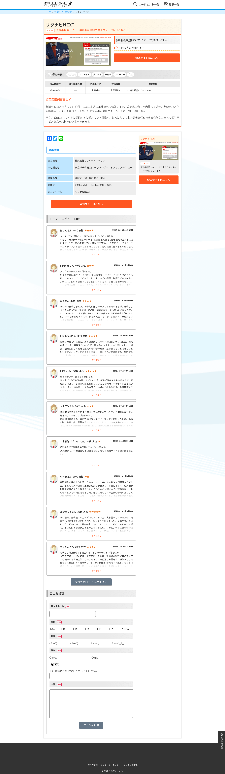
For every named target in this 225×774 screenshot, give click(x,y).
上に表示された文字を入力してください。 (74, 671)
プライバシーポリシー (110, 764)
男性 (54, 657)
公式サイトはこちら (147, 57)
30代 (75, 643)
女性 (96, 657)
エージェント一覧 (146, 4)
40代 (96, 643)
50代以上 (119, 643)
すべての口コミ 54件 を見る (91, 582)
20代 (54, 643)
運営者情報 (93, 764)
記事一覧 (171, 4)
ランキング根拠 (130, 764)
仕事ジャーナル (116, 770)
